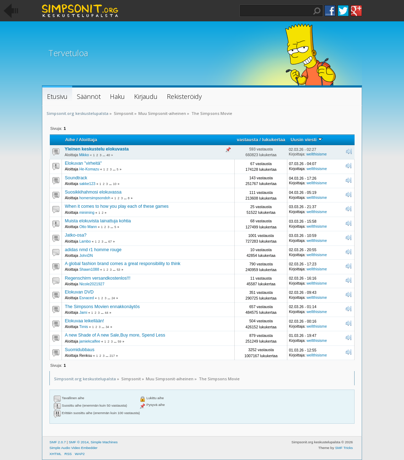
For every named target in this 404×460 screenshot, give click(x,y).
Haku (317, 11)
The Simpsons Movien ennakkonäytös (102, 306)
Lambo (85, 241)
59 (119, 341)
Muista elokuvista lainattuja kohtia (98, 220)
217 (112, 356)
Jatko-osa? (75, 235)
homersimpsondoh (94, 198)
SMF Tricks (344, 448)
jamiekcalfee (89, 341)
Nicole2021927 (92, 284)
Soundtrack (76, 177)
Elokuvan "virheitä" (83, 163)
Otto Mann (88, 226)
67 (110, 241)
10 (115, 184)
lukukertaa (273, 139)
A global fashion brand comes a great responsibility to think (122, 263)
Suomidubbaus (79, 349)
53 (118, 269)
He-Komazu (89, 169)
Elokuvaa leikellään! (84, 320)
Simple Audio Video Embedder (73, 448)
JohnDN (86, 255)
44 (106, 312)
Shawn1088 (89, 269)
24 (113, 298)
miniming (86, 212)
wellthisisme (316, 154)
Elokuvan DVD (79, 292)
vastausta (247, 139)
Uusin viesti (306, 139)
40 (108, 155)
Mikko (84, 155)
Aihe (70, 139)
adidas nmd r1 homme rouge (93, 249)
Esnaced (86, 298)
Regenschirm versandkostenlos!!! (97, 278)
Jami (83, 312)
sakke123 (87, 183)
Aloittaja (88, 139)
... (104, 155)
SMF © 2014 (79, 442)
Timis (83, 326)
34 (107, 327)
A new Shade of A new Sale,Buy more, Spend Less (115, 335)
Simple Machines (104, 442)
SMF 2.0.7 (57, 442)
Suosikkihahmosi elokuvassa (93, 192)
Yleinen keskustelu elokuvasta (97, 149)
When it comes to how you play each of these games (117, 206)
